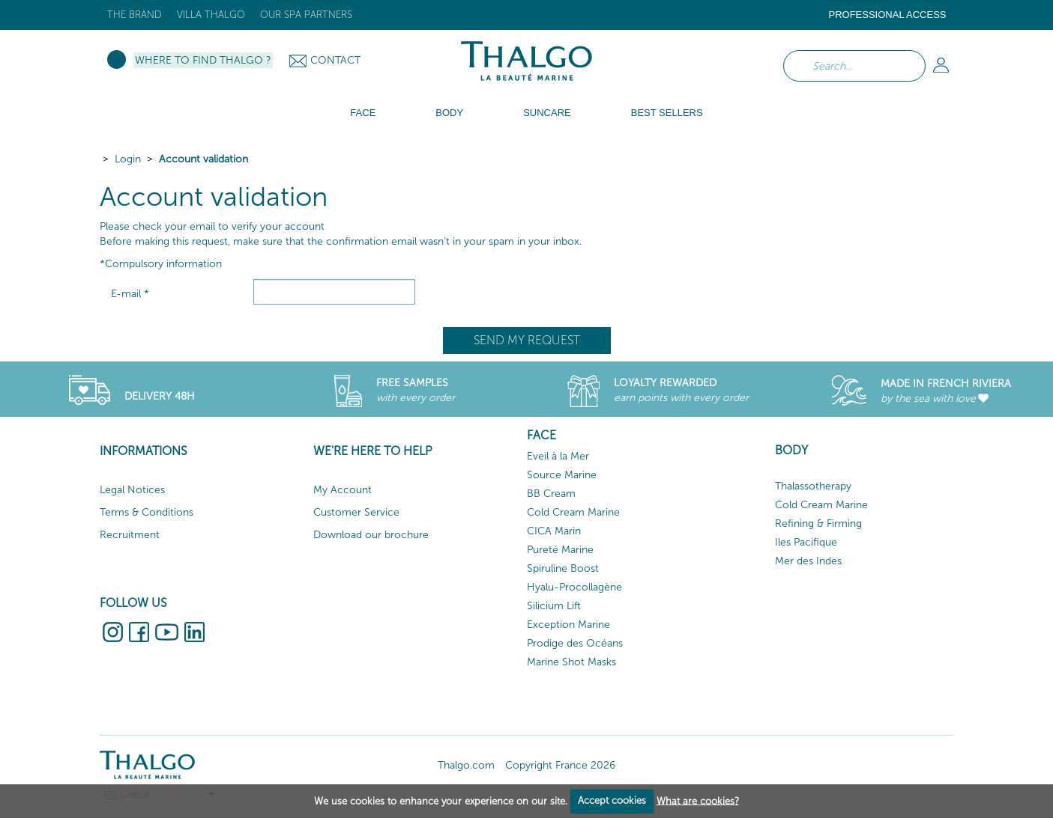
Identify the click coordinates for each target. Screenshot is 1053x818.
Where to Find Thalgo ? (203, 60)
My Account (342, 489)
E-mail (130, 293)
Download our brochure (371, 534)
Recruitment (130, 534)
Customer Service (356, 512)
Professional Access (887, 14)
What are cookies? (698, 800)
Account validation (203, 159)
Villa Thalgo (211, 14)
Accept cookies (612, 800)
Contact (335, 60)
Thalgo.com (466, 765)
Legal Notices (132, 489)
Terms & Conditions (146, 512)
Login (128, 159)
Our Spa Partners (306, 14)
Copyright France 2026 (560, 765)
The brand (134, 14)
